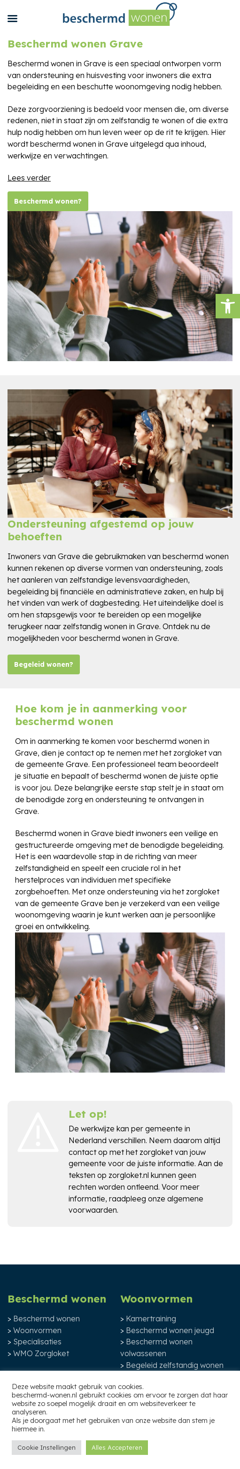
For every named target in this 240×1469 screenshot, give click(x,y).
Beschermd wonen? (48, 201)
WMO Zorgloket (41, 1353)
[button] (228, 306)
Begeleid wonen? (43, 664)
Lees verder (29, 177)
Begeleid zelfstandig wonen (175, 1365)
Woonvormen (37, 1330)
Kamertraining (151, 1318)
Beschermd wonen (46, 1318)
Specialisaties (37, 1341)
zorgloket (156, 1152)
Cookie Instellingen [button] (46, 1447)
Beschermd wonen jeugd (170, 1330)
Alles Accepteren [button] (117, 1447)
